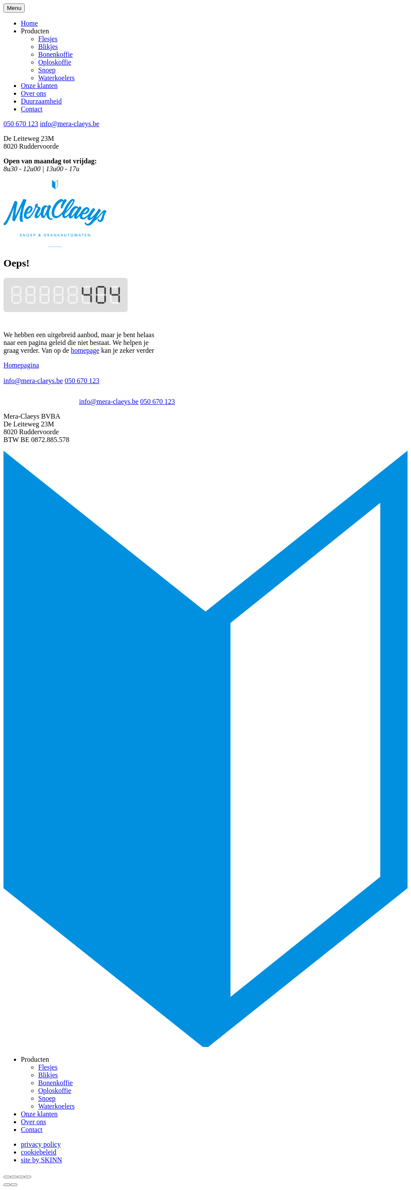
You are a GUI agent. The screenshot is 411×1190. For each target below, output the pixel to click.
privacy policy (41, 1144)
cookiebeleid (38, 1152)
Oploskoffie (54, 62)
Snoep (47, 70)
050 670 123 (20, 123)
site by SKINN (41, 1160)
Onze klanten (39, 85)
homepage (85, 350)
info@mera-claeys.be (69, 123)
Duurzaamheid (41, 101)
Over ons (33, 93)
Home (29, 23)
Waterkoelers (56, 77)
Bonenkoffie (55, 54)
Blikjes (48, 46)
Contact (32, 109)
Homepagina (21, 365)
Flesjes (47, 38)
